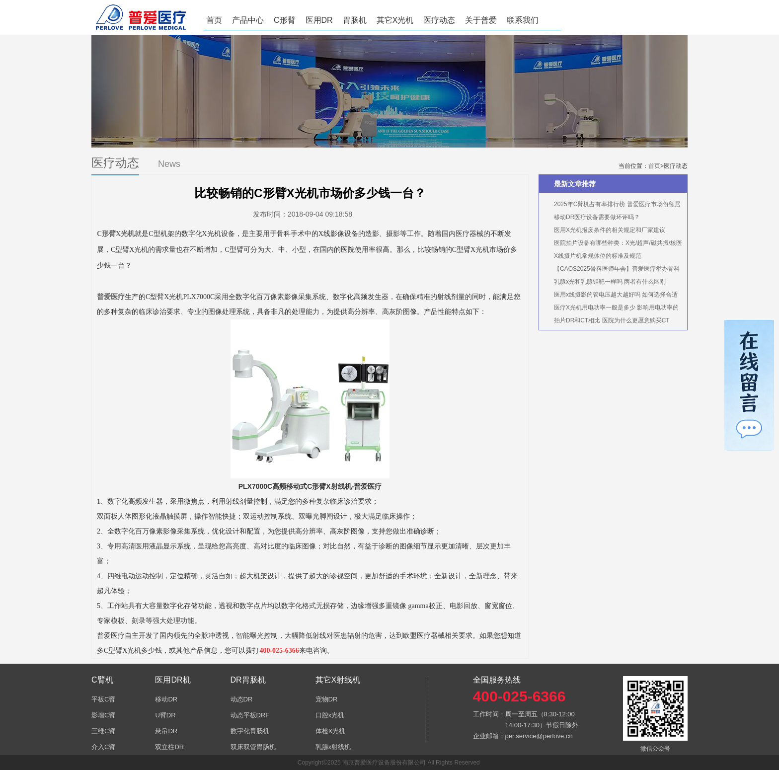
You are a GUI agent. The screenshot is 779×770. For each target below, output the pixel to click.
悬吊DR (166, 731)
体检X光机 (330, 731)
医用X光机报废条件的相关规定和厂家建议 (609, 230)
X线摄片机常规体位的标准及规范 (597, 255)
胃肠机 (355, 20)
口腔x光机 (330, 715)
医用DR (319, 20)
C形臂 (285, 20)
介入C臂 (103, 747)
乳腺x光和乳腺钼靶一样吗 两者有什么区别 (610, 281)
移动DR (166, 699)
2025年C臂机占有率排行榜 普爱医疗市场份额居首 (612, 206)
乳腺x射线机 (333, 747)
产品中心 (248, 20)
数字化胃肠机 (250, 731)
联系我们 (523, 20)
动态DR (242, 699)
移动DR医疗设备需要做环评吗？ (597, 217)
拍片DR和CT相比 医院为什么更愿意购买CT (612, 320)
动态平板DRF (250, 715)
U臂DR (165, 715)
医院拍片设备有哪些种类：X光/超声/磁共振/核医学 (613, 244)
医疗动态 (439, 20)
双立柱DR (169, 747)
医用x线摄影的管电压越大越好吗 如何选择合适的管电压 (611, 296)
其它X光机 (395, 20)
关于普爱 (481, 20)
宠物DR (326, 699)
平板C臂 (103, 699)
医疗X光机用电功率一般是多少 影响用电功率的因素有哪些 (611, 309)
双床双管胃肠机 (253, 747)
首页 (214, 20)
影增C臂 (103, 715)
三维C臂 (103, 731)
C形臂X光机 (116, 233)
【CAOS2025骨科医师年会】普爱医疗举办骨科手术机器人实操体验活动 (612, 270)
